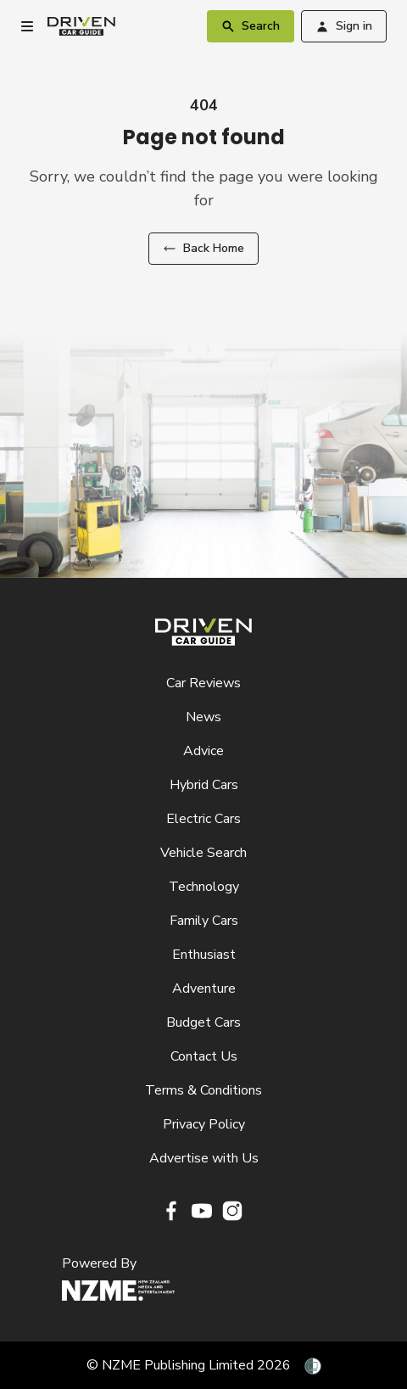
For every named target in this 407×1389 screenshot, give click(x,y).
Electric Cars (203, 818)
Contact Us (203, 1056)
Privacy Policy (204, 1124)
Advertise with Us (204, 1158)
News (203, 717)
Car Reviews (203, 683)
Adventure (204, 988)
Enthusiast (204, 954)
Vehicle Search (203, 852)
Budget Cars (203, 1022)
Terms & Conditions (203, 1090)
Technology (204, 886)
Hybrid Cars (204, 785)
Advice (203, 751)
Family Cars (204, 920)
